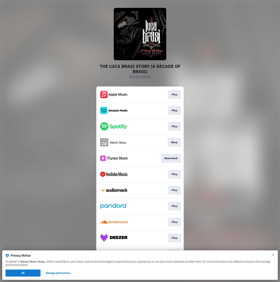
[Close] (273, 254)
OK (23, 273)
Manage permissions (58, 273)
